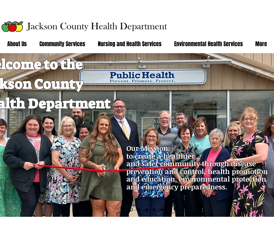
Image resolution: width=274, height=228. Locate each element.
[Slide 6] (131, 209)
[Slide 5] (154, 209)
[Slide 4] (147, 209)
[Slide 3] (139, 209)
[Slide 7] (162, 209)
